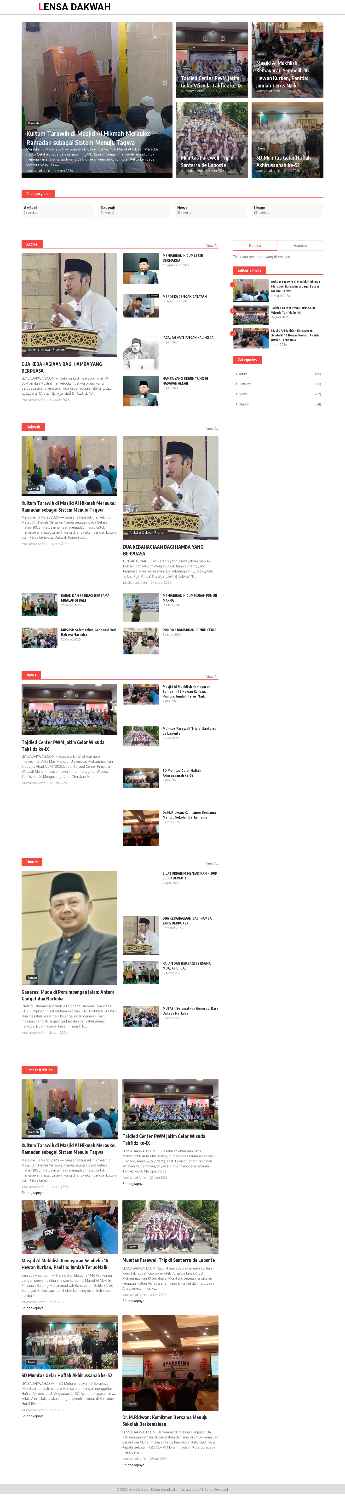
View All (212, 245)
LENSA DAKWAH (74, 7)
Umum (60, 350)
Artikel (32, 350)
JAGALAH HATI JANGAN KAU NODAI (190, 337)
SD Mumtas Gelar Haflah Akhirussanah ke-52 (283, 157)
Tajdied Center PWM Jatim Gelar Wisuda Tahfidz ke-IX (208, 77)
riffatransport (188, 1496)
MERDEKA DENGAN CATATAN (186, 296)
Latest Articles (39, 1070)
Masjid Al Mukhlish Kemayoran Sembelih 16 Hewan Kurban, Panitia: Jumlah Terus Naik (287, 73)
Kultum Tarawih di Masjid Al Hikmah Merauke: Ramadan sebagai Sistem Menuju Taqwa (95, 133)
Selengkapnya (33, 1199)
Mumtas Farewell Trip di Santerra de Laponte (211, 160)
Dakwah (33, 114)
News (186, 61)
